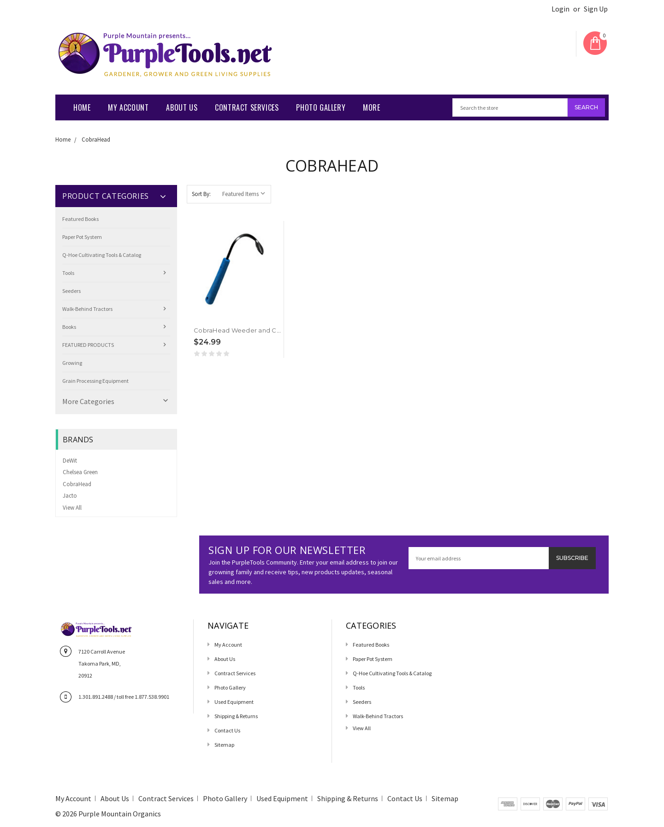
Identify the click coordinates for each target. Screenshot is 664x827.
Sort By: (201, 194)
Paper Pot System (82, 236)
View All (72, 508)
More (371, 107)
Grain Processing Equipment (95, 380)
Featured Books (80, 218)
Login (560, 9)
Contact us (227, 730)
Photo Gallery (320, 107)
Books (69, 326)
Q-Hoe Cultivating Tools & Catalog (101, 254)
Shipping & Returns (236, 716)
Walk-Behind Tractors (87, 308)
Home (81, 107)
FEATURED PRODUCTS (88, 344)
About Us (181, 107)
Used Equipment (234, 701)
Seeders (71, 290)
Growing (72, 362)
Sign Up (596, 9)
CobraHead (96, 139)
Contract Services (247, 107)
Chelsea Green (80, 472)
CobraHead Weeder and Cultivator (248, 330)
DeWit (70, 460)
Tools (68, 272)
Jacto (70, 496)
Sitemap (224, 744)
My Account (128, 107)
